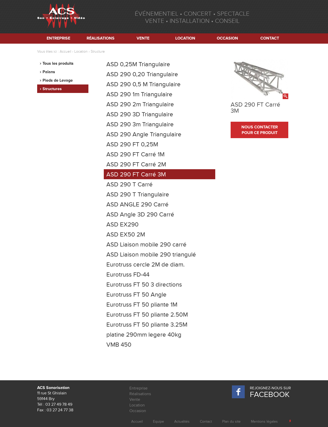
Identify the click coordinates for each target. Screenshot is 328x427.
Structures (52, 88)
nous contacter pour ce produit (259, 130)
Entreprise (58, 38)
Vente (143, 38)
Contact (269, 38)
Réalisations (101, 38)
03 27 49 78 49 (58, 404)
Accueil (65, 51)
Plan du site (231, 421)
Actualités (182, 421)
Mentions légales (264, 421)
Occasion (227, 38)
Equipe (158, 421)
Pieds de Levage (58, 80)
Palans (49, 71)
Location (185, 38)
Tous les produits (58, 63)
